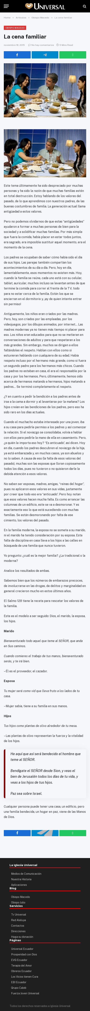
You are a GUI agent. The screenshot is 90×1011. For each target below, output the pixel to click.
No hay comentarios (41, 45)
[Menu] (6, 6)
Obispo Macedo (15, 28)
